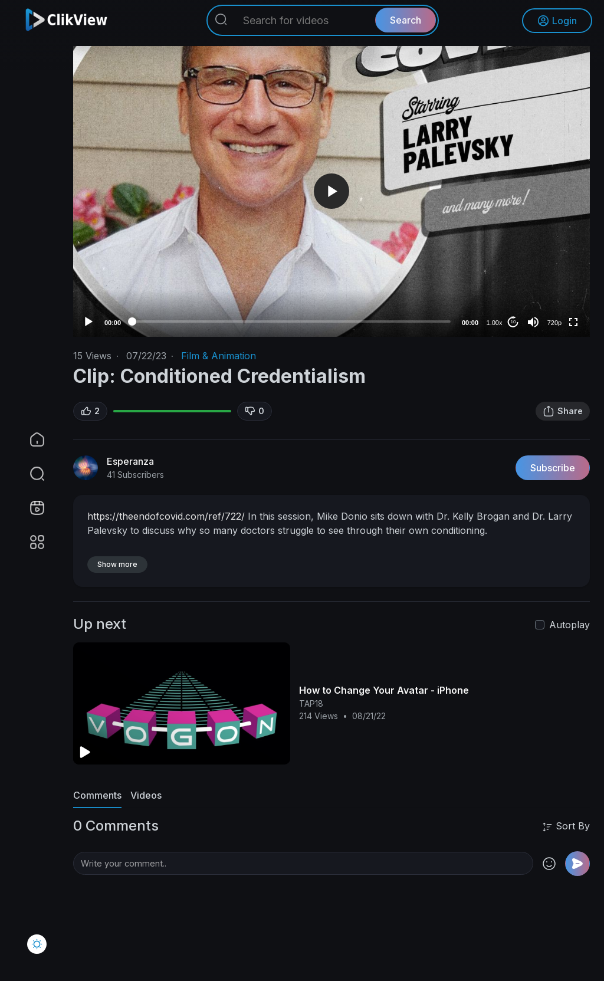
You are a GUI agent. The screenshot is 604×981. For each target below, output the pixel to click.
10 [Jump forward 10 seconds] (513, 321)
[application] (331, 191)
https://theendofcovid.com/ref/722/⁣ (166, 516)
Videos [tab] (146, 795)
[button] (29, 474)
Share (563, 411)
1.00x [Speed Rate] (495, 322)
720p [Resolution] (554, 322)
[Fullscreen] (573, 322)
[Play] (88, 322)
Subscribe (552, 468)
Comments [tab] (97, 795)
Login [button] (557, 21)
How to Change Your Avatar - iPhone (384, 690)
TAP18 (311, 703)
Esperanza (130, 461)
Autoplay (569, 625)
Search (405, 21)
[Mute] (533, 322)
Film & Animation (218, 356)
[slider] (291, 321)
